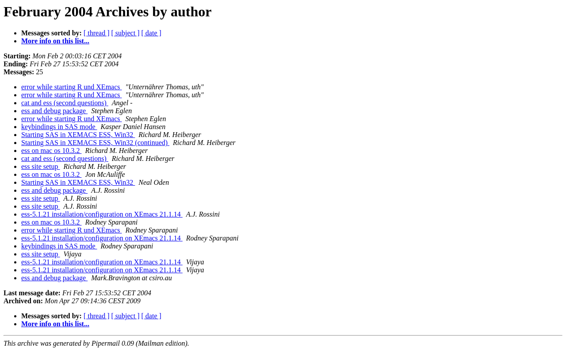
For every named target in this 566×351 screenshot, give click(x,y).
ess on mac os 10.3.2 (51, 150)
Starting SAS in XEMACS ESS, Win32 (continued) (95, 142)
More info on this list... (55, 41)
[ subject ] (125, 33)
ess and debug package (54, 110)
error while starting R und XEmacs (71, 87)
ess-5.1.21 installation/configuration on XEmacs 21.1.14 (102, 214)
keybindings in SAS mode (59, 126)
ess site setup (40, 166)
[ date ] (151, 33)
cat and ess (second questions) (64, 103)
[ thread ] (97, 33)
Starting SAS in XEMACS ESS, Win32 (78, 134)
